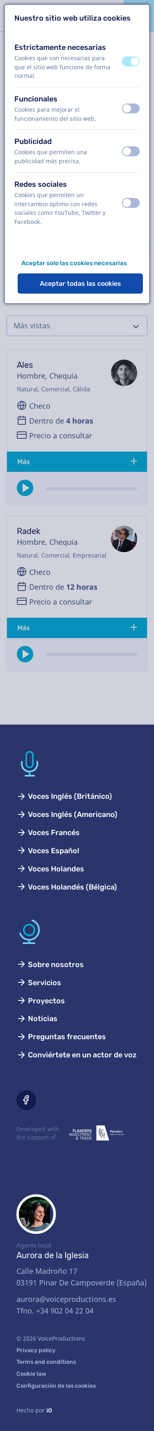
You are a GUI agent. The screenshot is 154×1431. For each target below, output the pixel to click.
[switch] (131, 61)
